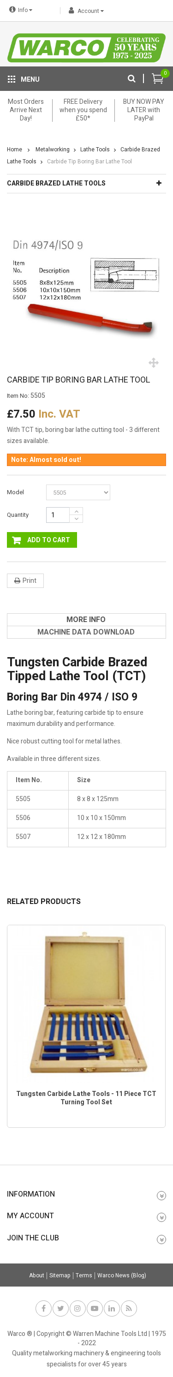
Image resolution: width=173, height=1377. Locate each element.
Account (85, 11)
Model (16, 492)
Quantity (18, 514)
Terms (84, 1275)
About (36, 1275)
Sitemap (60, 1275)
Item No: (18, 396)
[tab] (86, 620)
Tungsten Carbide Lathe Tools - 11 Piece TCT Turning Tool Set (86, 1098)
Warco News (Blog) (121, 1275)
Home (14, 149)
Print (29, 581)
